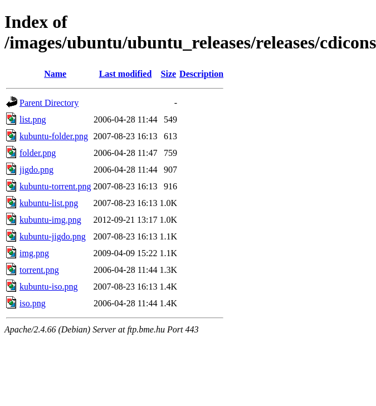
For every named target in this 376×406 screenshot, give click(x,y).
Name (55, 74)
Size (169, 74)
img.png (34, 253)
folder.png (37, 153)
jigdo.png (36, 169)
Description (201, 74)
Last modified (125, 74)
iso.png (32, 303)
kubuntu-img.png (50, 219)
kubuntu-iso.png (48, 286)
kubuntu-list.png (48, 203)
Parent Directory (49, 102)
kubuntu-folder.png (53, 136)
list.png (32, 119)
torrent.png (39, 270)
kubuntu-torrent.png (55, 186)
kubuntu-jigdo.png (52, 236)
